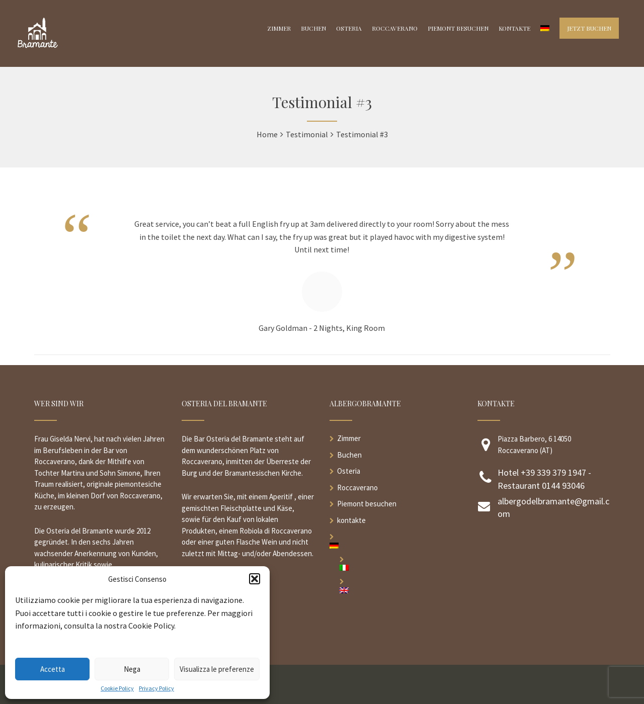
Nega (132, 669)
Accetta (52, 669)
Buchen (349, 455)
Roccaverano (357, 487)
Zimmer (349, 438)
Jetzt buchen (589, 28)
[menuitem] (396, 546)
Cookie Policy (117, 688)
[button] (255, 579)
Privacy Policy (156, 688)
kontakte (351, 520)
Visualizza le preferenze (217, 669)
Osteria (348, 471)
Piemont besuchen (366, 503)
